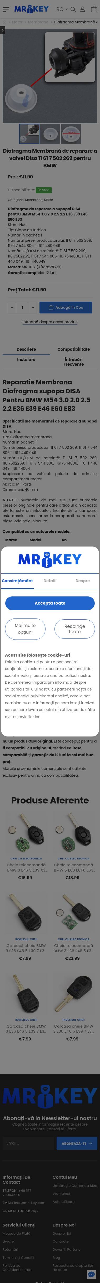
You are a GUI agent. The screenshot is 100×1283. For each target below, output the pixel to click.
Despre (83, 581)
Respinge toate (74, 629)
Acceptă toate (50, 603)
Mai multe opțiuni (25, 628)
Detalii (50, 581)
